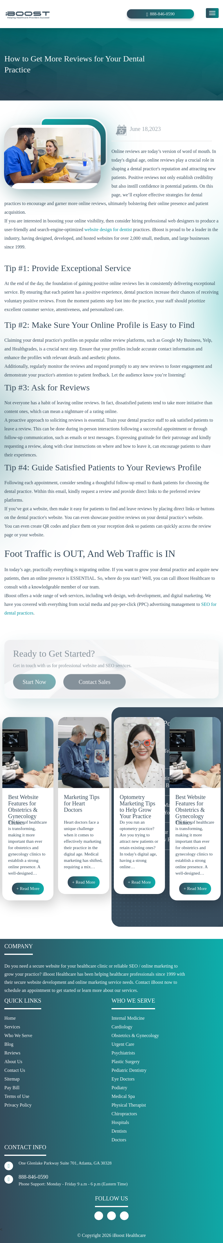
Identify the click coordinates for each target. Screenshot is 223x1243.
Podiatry (119, 1087)
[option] (28, 808)
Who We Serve (18, 1035)
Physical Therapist (129, 1105)
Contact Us (14, 1070)
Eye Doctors (123, 1078)
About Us (13, 1061)
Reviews (12, 1052)
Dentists (119, 1131)
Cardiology (122, 1026)
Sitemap (11, 1078)
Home (10, 1018)
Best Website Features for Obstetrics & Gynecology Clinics (23, 804)
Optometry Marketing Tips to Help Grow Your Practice (137, 804)
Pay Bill (11, 1087)
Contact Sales (94, 698)
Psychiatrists (123, 1052)
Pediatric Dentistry (129, 1070)
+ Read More (27, 888)
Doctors (119, 1139)
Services (12, 1026)
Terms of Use (16, 1096)
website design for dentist (108, 229)
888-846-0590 (162, 14)
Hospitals (120, 1122)
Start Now (34, 698)
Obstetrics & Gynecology (135, 1035)
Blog (8, 1044)
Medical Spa (123, 1096)
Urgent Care (123, 1044)
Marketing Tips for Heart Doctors (82, 803)
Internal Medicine (128, 1018)
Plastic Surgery (126, 1061)
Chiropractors (124, 1113)
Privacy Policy (18, 1105)
